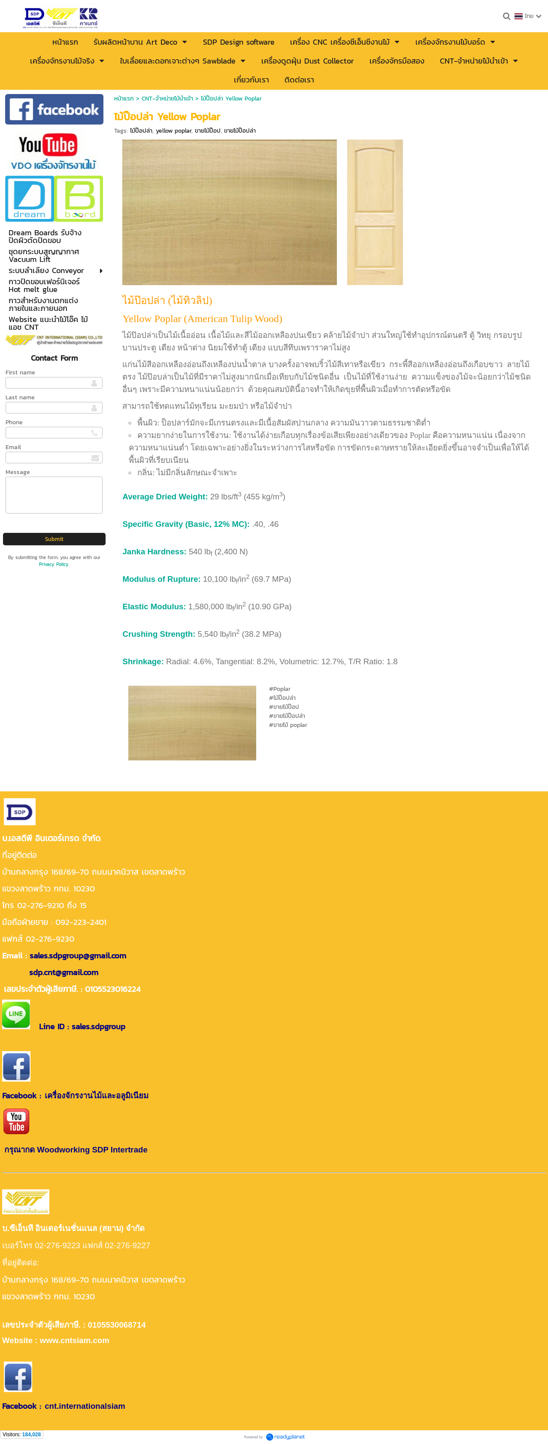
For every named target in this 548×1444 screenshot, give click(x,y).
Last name (20, 397)
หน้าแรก (124, 98)
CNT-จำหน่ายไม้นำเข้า (167, 98)
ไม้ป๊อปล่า (141, 130)
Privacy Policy (54, 564)
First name (20, 372)
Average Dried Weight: (165, 496)
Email (13, 447)
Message (18, 472)
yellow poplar (173, 130)
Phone (14, 422)
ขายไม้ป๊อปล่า (240, 130)
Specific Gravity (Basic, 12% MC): (186, 524)
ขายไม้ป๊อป (208, 130)
